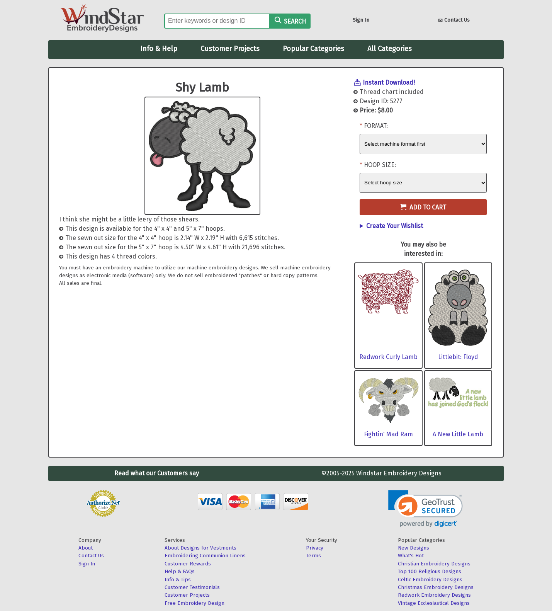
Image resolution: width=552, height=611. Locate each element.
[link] (425, 508)
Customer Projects (230, 48)
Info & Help (158, 48)
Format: (376, 125)
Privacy (314, 548)
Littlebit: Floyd (458, 357)
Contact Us (454, 20)
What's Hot (411, 555)
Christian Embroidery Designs (434, 563)
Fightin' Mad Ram (388, 434)
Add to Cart (423, 207)
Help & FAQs (180, 571)
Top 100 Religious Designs (429, 571)
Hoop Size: (380, 164)
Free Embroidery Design (194, 603)
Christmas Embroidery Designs (436, 587)
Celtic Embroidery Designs (430, 579)
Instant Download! (389, 82)
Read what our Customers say (156, 473)
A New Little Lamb (458, 434)
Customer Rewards (188, 563)
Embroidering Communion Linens (205, 555)
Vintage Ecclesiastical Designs (434, 603)
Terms (313, 555)
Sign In (361, 20)
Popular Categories (313, 48)
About (85, 548)
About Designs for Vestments (200, 548)
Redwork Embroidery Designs (434, 595)
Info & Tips (178, 579)
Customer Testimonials (192, 587)
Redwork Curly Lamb (388, 357)
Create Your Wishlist (394, 226)
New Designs (413, 548)
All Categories (389, 48)
